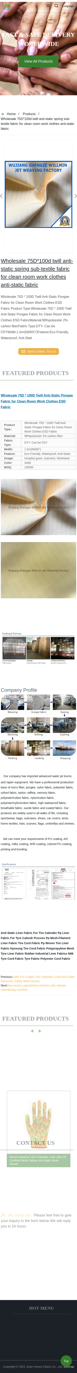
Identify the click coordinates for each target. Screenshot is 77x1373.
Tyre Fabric (32, 958)
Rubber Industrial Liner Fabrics (46, 953)
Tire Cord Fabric (29, 943)
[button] (48, 6)
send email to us (38, 352)
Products (29, 114)
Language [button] (68, 6)
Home (11, 114)
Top (66, 1360)
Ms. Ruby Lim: (16, 1226)
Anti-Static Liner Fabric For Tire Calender (29, 933)
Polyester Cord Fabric (55, 958)
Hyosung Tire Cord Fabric (28, 948)
